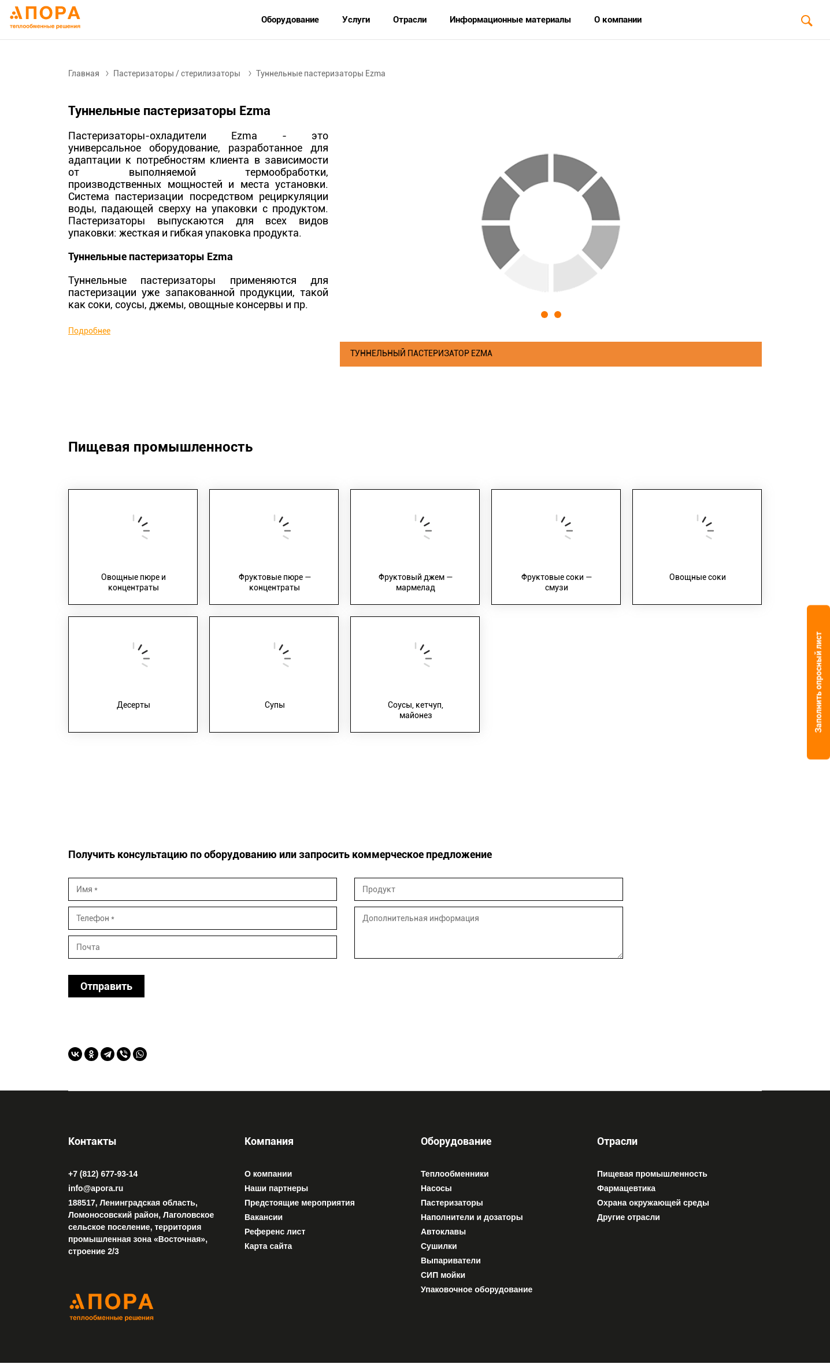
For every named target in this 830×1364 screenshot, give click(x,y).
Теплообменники (455, 1174)
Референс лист (274, 1232)
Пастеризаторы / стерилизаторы (176, 73)
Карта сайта (268, 1246)
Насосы (436, 1188)
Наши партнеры (276, 1188)
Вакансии (263, 1217)
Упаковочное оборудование (476, 1290)
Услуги (356, 19)
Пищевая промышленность (652, 1174)
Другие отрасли (628, 1217)
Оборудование (290, 19)
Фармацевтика (626, 1188)
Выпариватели (451, 1261)
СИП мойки (443, 1275)
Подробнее (89, 330)
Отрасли (410, 19)
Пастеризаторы (452, 1203)
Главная (83, 73)
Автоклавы (443, 1232)
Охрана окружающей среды (653, 1203)
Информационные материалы (510, 19)
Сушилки (439, 1246)
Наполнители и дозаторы (472, 1217)
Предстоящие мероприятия (299, 1203)
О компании (618, 19)
